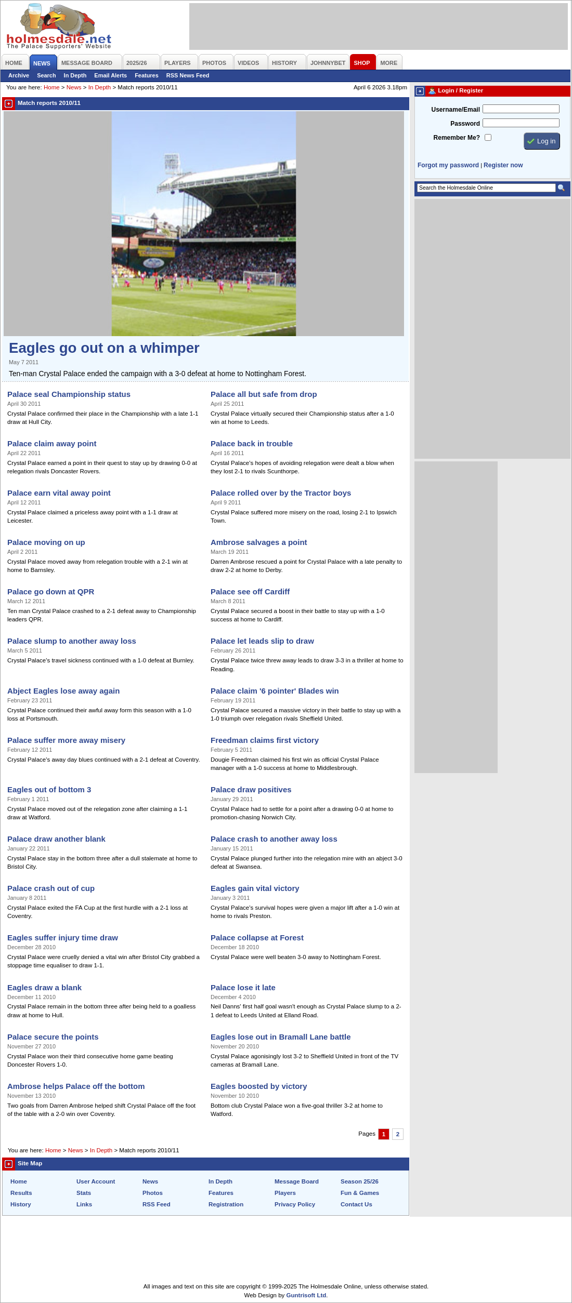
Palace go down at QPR (50, 591)
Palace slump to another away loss (71, 640)
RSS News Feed (188, 75)
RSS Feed (156, 1204)
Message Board (297, 1181)
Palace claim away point (51, 443)
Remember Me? (457, 137)
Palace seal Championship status (69, 394)
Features (147, 75)
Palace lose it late (243, 987)
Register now (503, 165)
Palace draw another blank (56, 838)
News (74, 87)
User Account (95, 1181)
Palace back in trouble (252, 443)
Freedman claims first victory (265, 740)
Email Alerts (110, 75)
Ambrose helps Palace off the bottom (76, 1086)
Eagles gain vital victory (255, 888)
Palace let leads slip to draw (262, 640)
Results (21, 1193)
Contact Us (356, 1204)
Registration (226, 1204)
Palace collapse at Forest (257, 937)
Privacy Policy (295, 1204)
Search (46, 75)
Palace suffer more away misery (66, 740)
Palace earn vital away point (59, 492)
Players (285, 1193)
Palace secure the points (53, 1036)
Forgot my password (448, 165)
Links (84, 1204)
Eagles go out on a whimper (104, 348)
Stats (83, 1193)
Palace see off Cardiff (250, 591)
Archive (18, 75)
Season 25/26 (360, 1181)
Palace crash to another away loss (274, 838)
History (20, 1204)
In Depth (75, 75)
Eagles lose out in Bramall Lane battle (281, 1036)
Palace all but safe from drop (264, 394)
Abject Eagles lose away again (63, 690)
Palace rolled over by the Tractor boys (281, 492)
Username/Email (455, 109)
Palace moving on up (46, 542)
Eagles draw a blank (44, 987)
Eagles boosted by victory (259, 1086)
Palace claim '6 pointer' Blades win (275, 690)
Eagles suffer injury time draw (62, 937)
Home (52, 87)
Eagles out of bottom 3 (49, 789)
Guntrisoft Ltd (307, 1295)
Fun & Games (360, 1193)
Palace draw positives (251, 789)
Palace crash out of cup (51, 888)
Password (465, 123)
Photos (152, 1193)
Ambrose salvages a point (259, 542)
